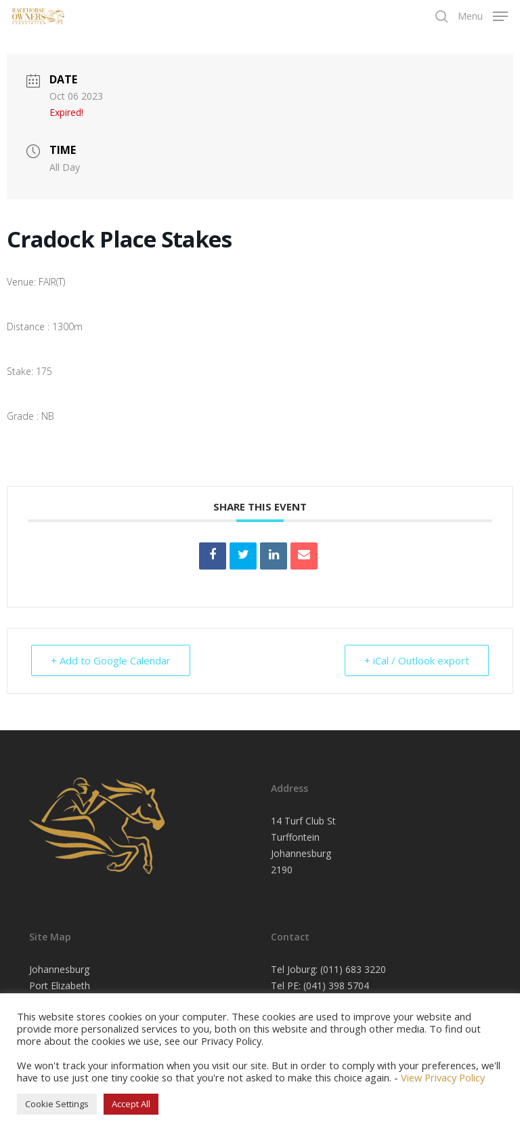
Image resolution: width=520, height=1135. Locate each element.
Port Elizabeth (59, 985)
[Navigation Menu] (483, 15)
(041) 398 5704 (336, 985)
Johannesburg (59, 969)
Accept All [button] (131, 1104)
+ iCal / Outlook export (416, 660)
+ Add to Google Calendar (111, 660)
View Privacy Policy (443, 1077)
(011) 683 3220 (353, 969)
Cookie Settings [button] (57, 1104)
